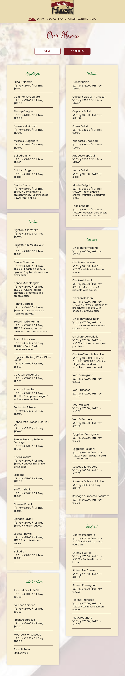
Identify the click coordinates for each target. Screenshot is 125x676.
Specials (51, 18)
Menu (32, 18)
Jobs (93, 18)
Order (72, 18)
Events (62, 18)
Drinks (41, 18)
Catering (82, 18)
